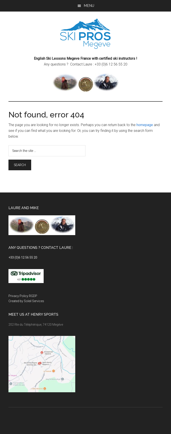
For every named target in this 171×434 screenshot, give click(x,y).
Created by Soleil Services (26, 301)
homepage (144, 125)
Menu (89, 6)
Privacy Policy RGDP (22, 296)
